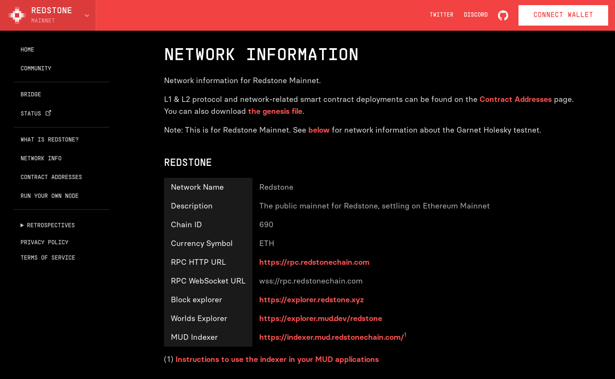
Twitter (442, 15)
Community (35, 69)
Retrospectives (51, 226)
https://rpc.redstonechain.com (314, 262)
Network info (41, 159)
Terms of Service (47, 258)
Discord (476, 15)
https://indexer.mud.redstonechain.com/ (331, 337)
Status (37, 114)
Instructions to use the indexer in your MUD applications (277, 359)
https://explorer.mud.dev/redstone (320, 318)
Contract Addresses (516, 99)
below (319, 130)
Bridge (30, 95)
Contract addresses (51, 177)
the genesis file (275, 111)
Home (27, 50)
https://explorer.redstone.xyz (311, 299)
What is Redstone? (49, 140)
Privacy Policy (44, 243)
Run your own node (49, 196)
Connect (563, 15)
